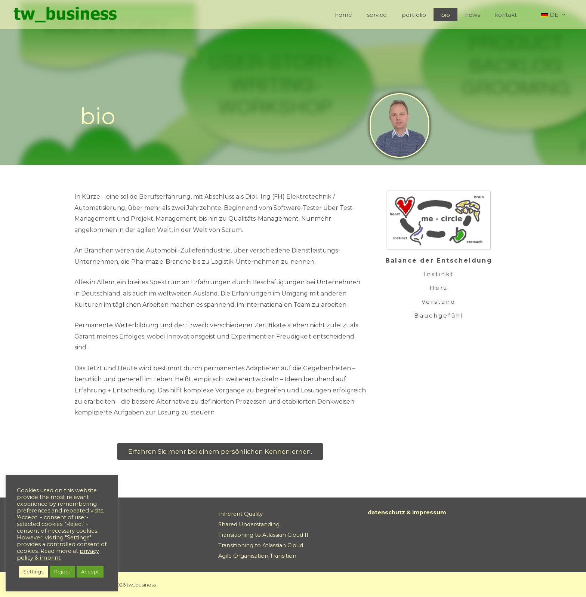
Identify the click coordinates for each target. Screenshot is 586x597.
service (397, 14)
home (367, 14)
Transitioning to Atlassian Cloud (262, 545)
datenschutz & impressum (410, 513)
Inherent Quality (241, 514)
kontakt (511, 14)
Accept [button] (90, 572)
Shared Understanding (250, 525)
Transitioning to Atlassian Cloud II (264, 535)
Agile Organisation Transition (258, 556)
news (481, 14)
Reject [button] (62, 572)
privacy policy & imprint (58, 554)
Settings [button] (33, 572)
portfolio (431, 14)
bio (458, 14)
